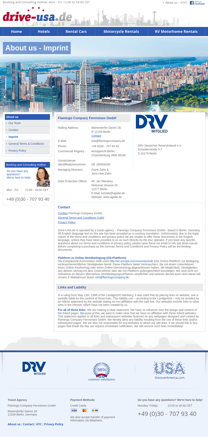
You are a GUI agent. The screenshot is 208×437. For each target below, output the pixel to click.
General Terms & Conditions (26, 143)
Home (16, 31)
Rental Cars (76, 31)
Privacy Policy (17, 150)
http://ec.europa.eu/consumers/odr (131, 261)
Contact (13, 130)
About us (171, 2)
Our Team (15, 123)
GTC (184, 2)
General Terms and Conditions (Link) (81, 217)
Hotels (44, 31)
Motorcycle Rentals (121, 31)
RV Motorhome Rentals (176, 31)
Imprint (13, 136)
